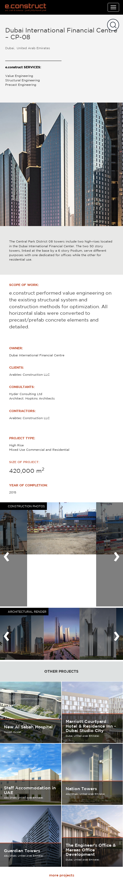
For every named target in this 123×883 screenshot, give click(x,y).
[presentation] (6, 554)
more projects (61, 875)
